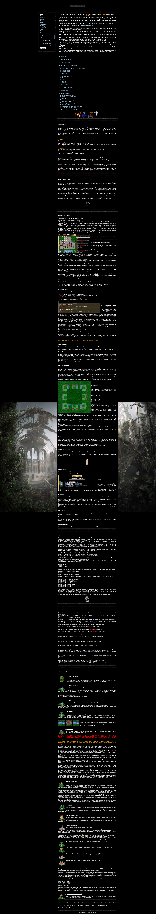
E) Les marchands (65, 101)
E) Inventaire (63, 73)
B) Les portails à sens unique (68, 96)
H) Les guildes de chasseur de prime (71, 106)
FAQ (41, 22)
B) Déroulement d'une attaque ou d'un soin (72, 68)
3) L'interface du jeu (65, 62)
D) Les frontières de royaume (68, 100)
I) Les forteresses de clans (68, 107)
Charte (42, 21)
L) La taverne (64, 84)
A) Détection (63, 67)
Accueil (42, 16)
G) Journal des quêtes (66, 76)
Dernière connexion (46, 43)
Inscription (43, 17)
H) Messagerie (64, 78)
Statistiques (43, 26)
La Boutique (43, 27)
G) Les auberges (65, 104)
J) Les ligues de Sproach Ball (68, 109)
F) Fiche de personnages (67, 75)
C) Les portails (64, 98)
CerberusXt (90, 912)
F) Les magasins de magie (68, 103)
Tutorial (42, 19)
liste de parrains (87, 25)
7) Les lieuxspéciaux (65, 93)
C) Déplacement (65, 70)
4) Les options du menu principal (69, 65)
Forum (42, 29)
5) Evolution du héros (65, 87)
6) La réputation (63, 90)
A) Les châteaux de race (67, 95)
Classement (43, 24)
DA (95, 912)
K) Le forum (63, 82)
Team (41, 32)
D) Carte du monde (65, 71)
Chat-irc (42, 31)
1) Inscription (63, 56)
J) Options (63, 81)
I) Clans (62, 79)
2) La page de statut (65, 59)
